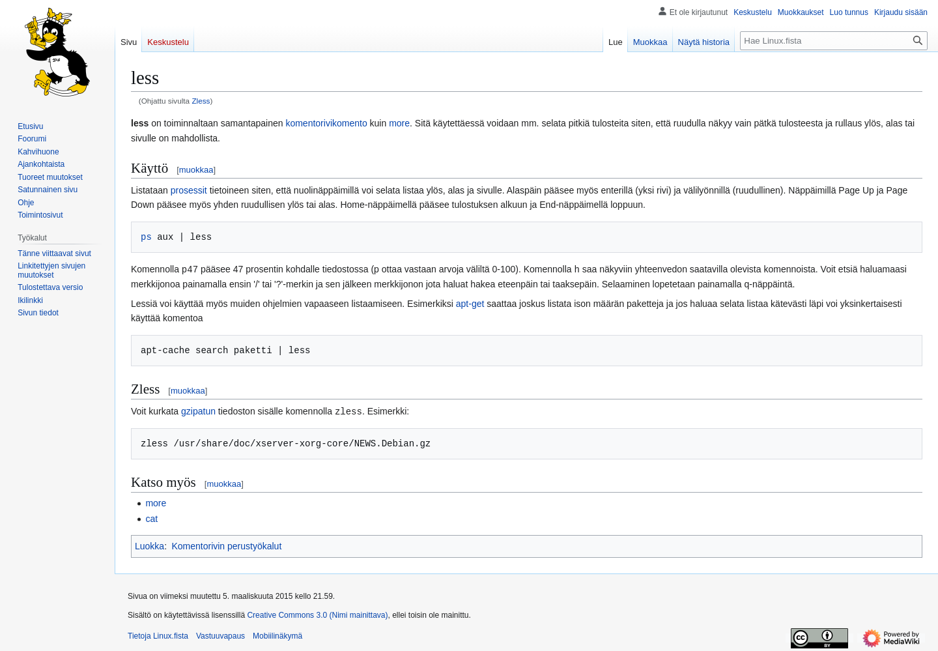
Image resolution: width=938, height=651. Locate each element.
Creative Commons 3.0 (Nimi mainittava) (317, 613)
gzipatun (198, 410)
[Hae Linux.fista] (834, 40)
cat (151, 517)
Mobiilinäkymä (277, 634)
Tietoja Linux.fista (158, 634)
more (399, 123)
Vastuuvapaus (220, 634)
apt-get (470, 303)
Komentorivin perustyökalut (226, 545)
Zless (201, 100)
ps (146, 237)
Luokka (149, 545)
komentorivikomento (326, 123)
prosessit (189, 190)
